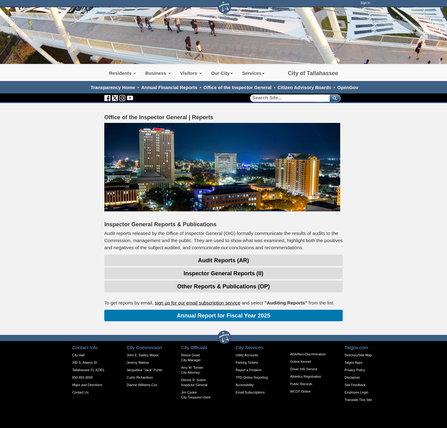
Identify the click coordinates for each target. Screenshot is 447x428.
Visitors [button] (191, 73)
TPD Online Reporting (252, 377)
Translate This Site (358, 400)
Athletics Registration (305, 376)
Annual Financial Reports (169, 87)
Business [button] (158, 73)
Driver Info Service (304, 369)
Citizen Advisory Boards (304, 87)
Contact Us (80, 392)
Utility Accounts (247, 355)
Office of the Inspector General (237, 87)
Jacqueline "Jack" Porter (144, 370)
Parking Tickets (247, 362)
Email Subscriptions (250, 392)
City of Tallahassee (313, 73)
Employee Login (356, 392)
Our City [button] (222, 73)
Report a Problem (249, 370)
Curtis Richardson (140, 377)
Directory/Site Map (358, 355)
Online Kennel (300, 361)
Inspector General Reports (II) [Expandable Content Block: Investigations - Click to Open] (224, 273)
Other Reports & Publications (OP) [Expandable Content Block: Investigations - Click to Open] (223, 286)
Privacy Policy (355, 370)
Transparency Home (113, 87)
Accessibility (245, 385)
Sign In (365, 3)
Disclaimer (352, 377)
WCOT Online (300, 391)
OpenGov (348, 87)
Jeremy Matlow (138, 362)
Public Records (301, 384)
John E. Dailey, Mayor (143, 355)
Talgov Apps (353, 362)
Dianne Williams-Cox (142, 385)
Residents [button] (122, 73)
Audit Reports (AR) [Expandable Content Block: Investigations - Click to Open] (223, 260)
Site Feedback (355, 385)
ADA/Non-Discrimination (308, 354)
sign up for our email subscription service (197, 302)
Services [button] (253, 73)
